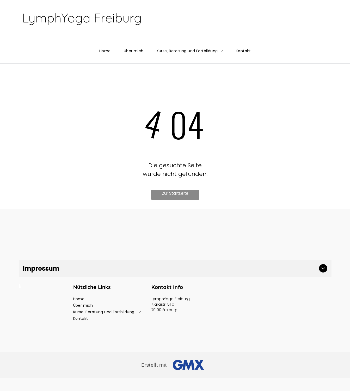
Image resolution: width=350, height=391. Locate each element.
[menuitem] (105, 51)
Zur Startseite (175, 193)
